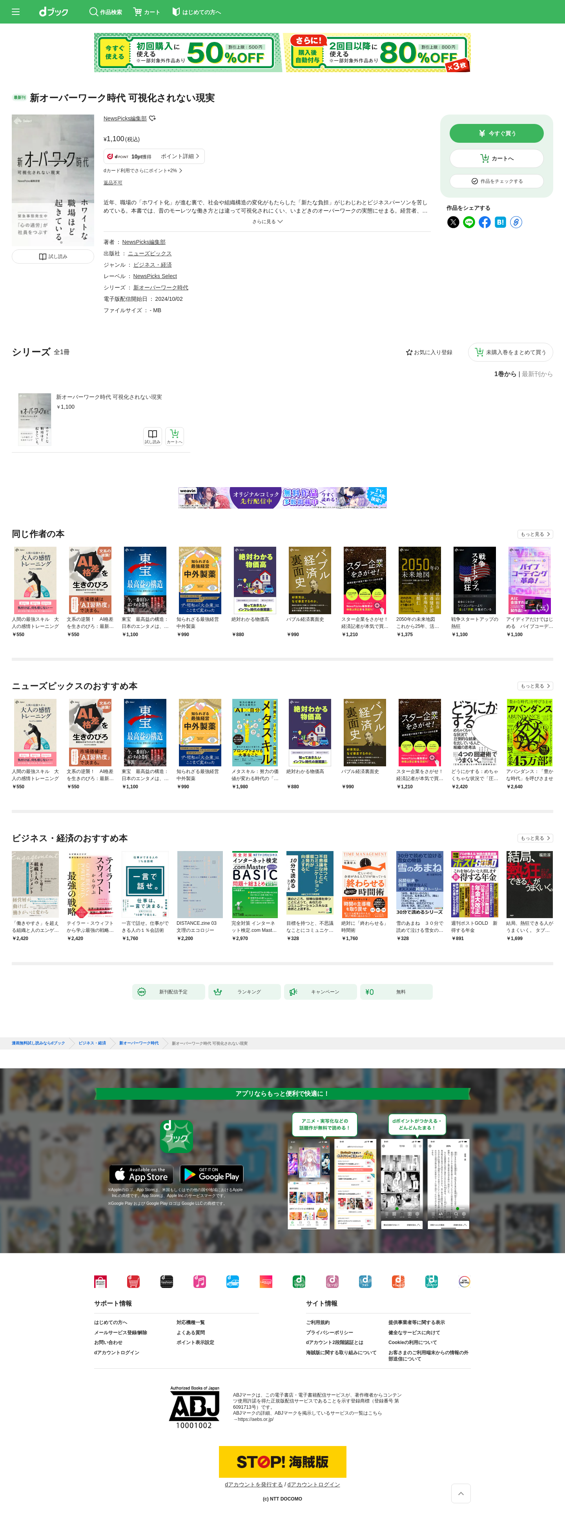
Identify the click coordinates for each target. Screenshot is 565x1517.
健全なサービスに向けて (414, 1332)
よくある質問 (191, 1332)
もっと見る (532, 534)
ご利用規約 (318, 1322)
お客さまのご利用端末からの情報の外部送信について (428, 1356)
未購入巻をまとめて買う (516, 352)
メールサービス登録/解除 (120, 1332)
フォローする (152, 118)
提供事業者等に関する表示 (416, 1322)
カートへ (503, 158)
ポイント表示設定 (195, 1342)
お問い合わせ (108, 1342)
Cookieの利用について (412, 1342)
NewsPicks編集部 (125, 118)
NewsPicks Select (155, 276)
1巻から (505, 374)
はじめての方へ (110, 1322)
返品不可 (113, 183)
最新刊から (537, 374)
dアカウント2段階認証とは (334, 1342)
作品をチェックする (502, 181)
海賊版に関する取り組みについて (341, 1352)
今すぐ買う (502, 133)
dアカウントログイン (116, 1352)
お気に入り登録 (433, 352)
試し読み (58, 256)
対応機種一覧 (191, 1322)
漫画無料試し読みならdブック (38, 1043)
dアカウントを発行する (254, 1484)
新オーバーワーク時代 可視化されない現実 (109, 397)
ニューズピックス (150, 253)
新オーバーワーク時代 (160, 287)
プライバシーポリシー (329, 1332)
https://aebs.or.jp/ (255, 1419)
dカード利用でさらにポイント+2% (140, 170)
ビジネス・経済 (152, 265)
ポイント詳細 (177, 156)
